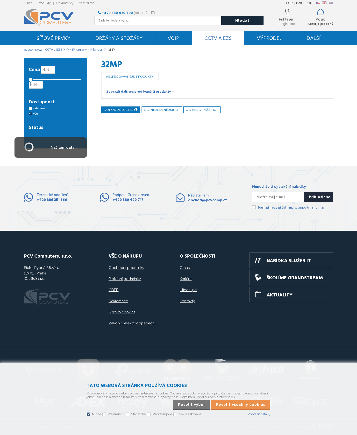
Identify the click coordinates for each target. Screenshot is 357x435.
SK (331, 2)
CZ (318, 2)
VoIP (173, 38)
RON (309, 3)
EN (324, 2)
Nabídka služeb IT (289, 261)
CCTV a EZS (218, 38)
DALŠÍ (314, 38)
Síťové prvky (53, 38)
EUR (289, 3)
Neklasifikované (190, 414)
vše (35, 113)
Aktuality (280, 295)
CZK (299, 3)
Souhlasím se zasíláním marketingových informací (291, 207)
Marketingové (162, 414)
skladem (39, 108)
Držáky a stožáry (119, 38)
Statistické (138, 414)
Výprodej (269, 38)
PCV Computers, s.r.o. (51, 17)
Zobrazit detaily (259, 414)
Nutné (96, 414)
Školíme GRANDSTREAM (295, 278)
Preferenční (116, 414)
